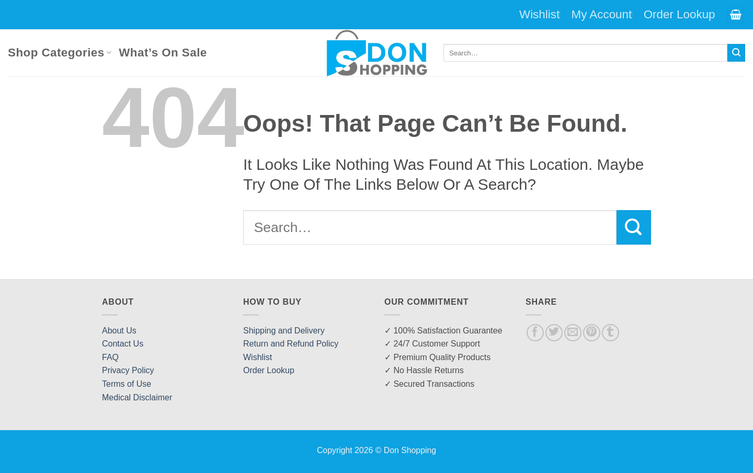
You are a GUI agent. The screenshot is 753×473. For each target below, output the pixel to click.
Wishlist (539, 14)
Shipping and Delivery (284, 330)
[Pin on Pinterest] (591, 332)
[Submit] (736, 53)
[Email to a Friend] (572, 332)
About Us (119, 330)
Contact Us (122, 343)
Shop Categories (59, 52)
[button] (735, 15)
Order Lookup (679, 14)
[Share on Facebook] (535, 332)
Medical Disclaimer (137, 397)
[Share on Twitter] (554, 332)
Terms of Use (126, 383)
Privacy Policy (128, 370)
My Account (602, 14)
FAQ (110, 357)
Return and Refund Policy (290, 343)
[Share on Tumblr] (610, 332)
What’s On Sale (163, 52)
